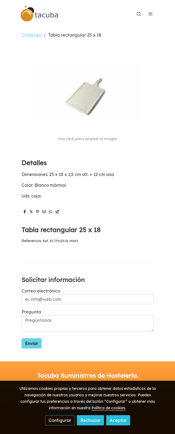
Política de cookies (108, 407)
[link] (39, 13)
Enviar (31, 343)
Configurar (60, 420)
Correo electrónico (41, 291)
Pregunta (31, 312)
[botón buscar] (138, 13)
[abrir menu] (150, 13)
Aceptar (118, 420)
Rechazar (90, 420)
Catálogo (31, 35)
